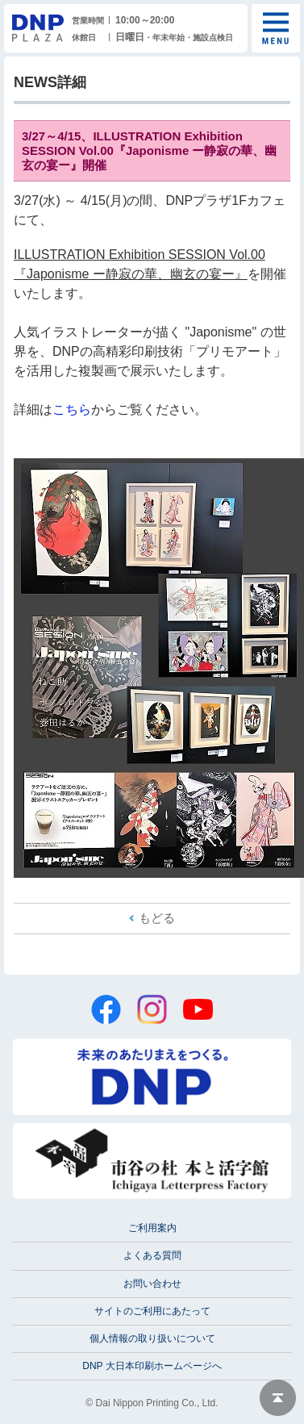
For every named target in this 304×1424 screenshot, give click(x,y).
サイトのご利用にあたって (152, 1311)
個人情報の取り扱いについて (152, 1338)
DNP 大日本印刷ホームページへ (151, 1366)
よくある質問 (152, 1255)
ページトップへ (278, 1398)
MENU (276, 28)
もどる (157, 918)
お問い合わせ (152, 1283)
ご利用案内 (152, 1228)
